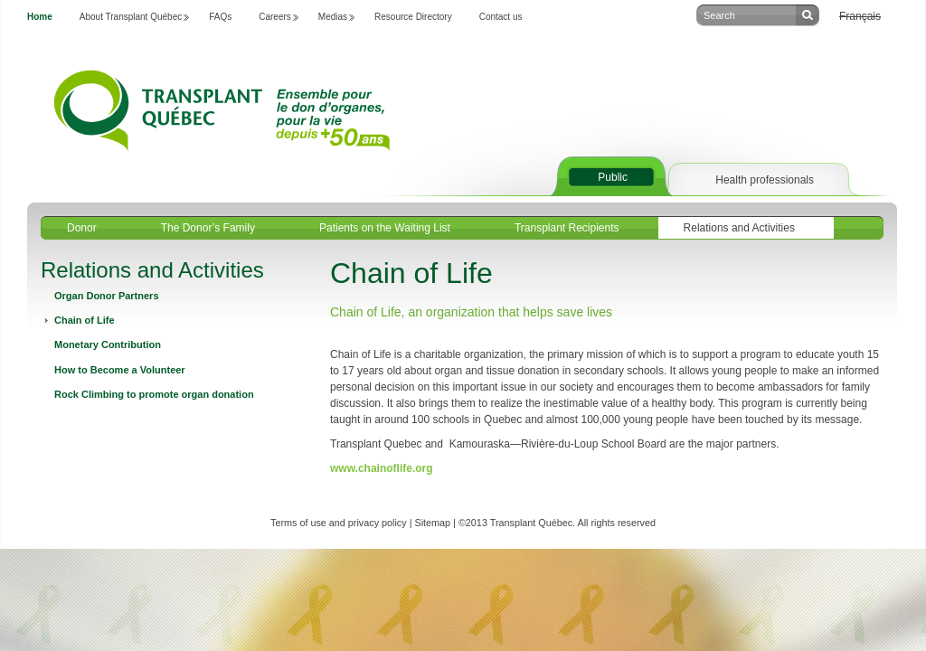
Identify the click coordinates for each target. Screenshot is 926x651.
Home (39, 17)
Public (613, 177)
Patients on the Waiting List (384, 228)
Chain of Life (84, 320)
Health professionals (764, 180)
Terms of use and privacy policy (338, 522)
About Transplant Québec (131, 17)
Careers (275, 17)
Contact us (501, 17)
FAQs (220, 17)
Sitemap (432, 522)
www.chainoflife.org (381, 468)
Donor (82, 228)
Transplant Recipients (567, 228)
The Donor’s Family (208, 228)
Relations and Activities (739, 228)
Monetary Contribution (107, 344)
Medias (332, 17)
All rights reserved (617, 522)
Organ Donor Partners (106, 295)
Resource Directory (413, 17)
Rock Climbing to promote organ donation (154, 394)
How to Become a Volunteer (119, 369)
